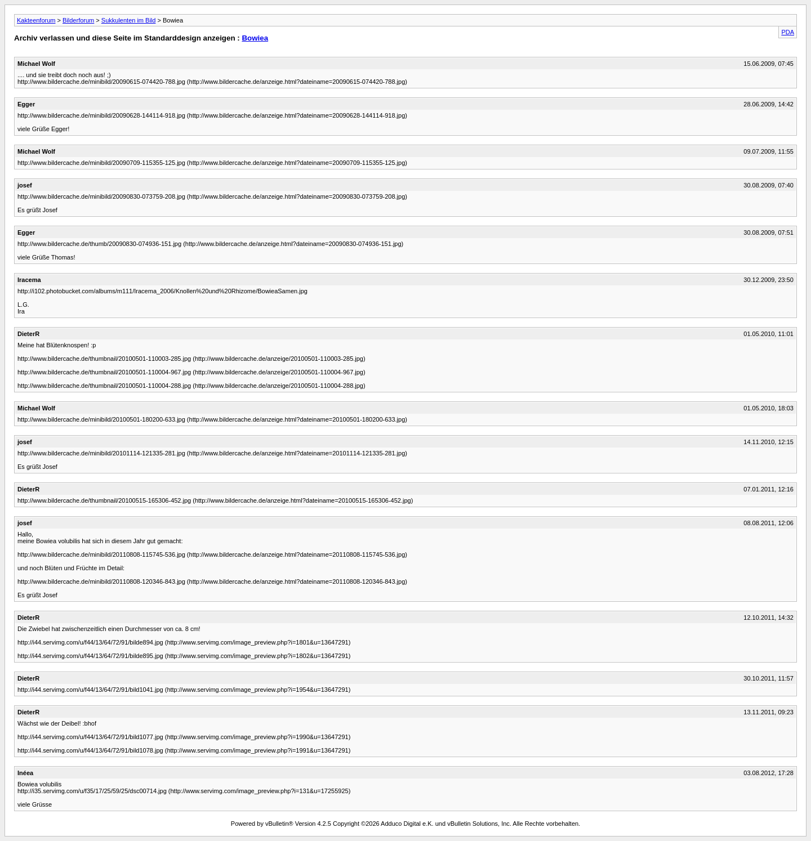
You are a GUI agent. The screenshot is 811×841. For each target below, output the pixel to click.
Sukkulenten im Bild (128, 20)
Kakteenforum (36, 20)
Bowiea (255, 38)
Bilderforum (78, 20)
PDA (787, 32)
